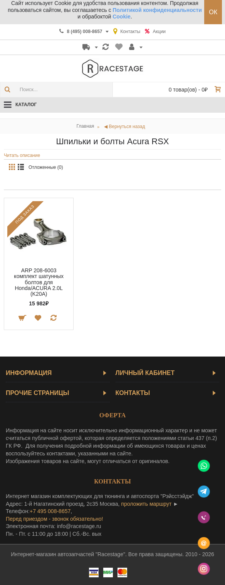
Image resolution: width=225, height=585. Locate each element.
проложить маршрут (146, 504)
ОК (213, 12)
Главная (85, 126)
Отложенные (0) (46, 167)
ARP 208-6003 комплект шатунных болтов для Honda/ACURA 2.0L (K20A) (39, 282)
